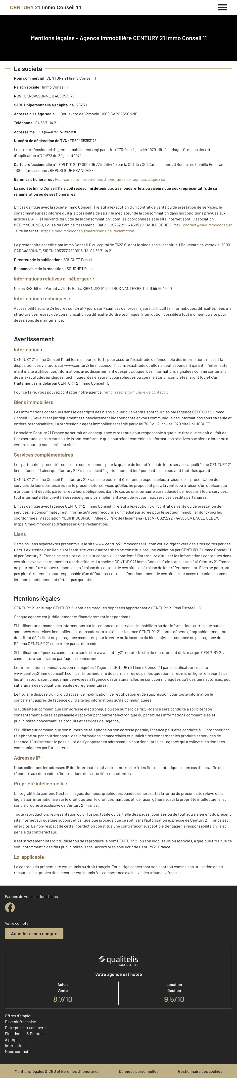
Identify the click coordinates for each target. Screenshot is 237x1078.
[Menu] (222, 6)
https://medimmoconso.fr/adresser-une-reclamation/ (89, 230)
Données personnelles (138, 1071)
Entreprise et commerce (26, 1027)
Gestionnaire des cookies (200, 1071)
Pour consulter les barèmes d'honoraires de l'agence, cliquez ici (110, 179)
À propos (13, 1039)
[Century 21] (46, 7)
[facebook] (10, 907)
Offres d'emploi (18, 1015)
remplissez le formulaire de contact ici (136, 392)
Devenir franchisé (20, 1021)
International (16, 1045)
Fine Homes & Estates (24, 1033)
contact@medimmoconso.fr (207, 224)
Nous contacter (18, 1051)
